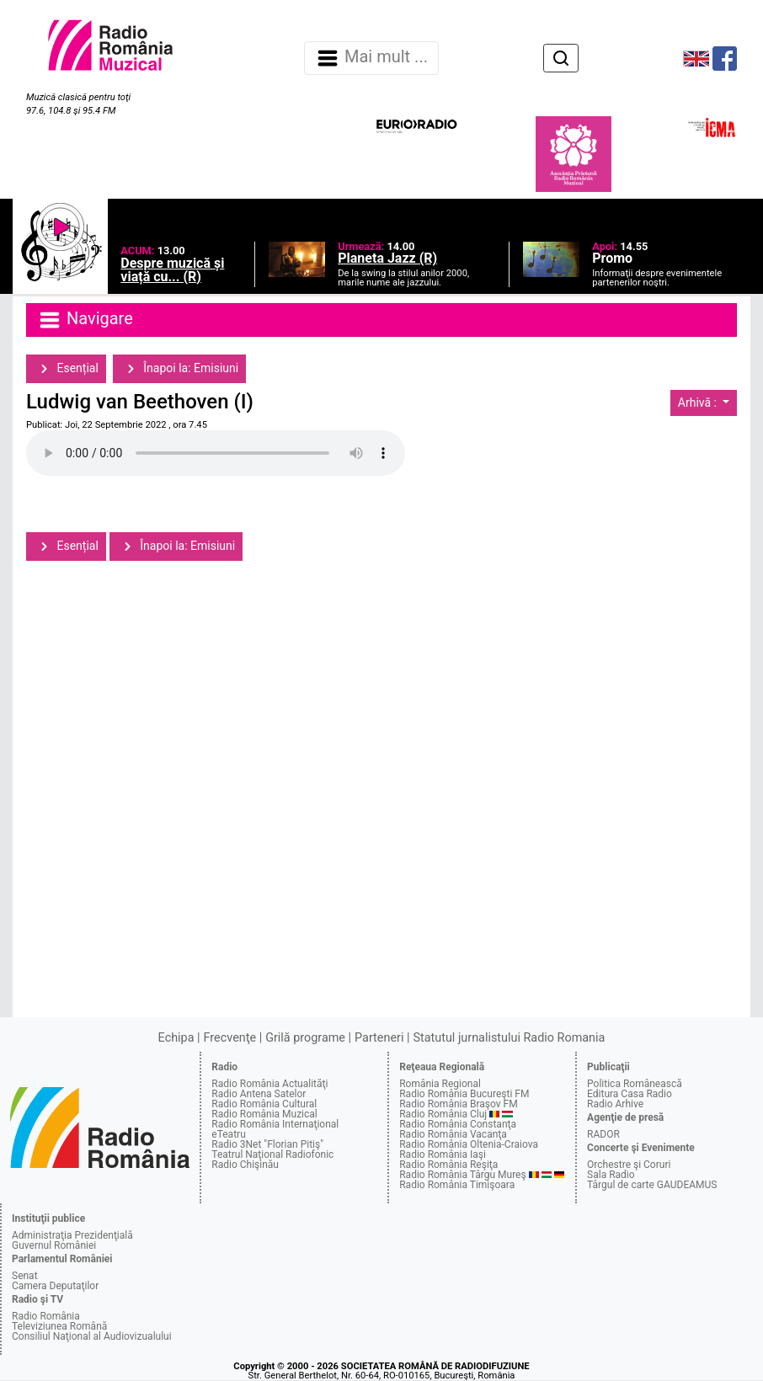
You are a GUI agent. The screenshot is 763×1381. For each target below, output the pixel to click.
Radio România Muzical (264, 1114)
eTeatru (228, 1134)
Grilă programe (305, 1038)
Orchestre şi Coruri (628, 1164)
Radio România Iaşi (442, 1154)
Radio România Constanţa (457, 1124)
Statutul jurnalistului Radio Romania (509, 1038)
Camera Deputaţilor (55, 1286)
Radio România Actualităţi (269, 1084)
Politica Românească (634, 1084)
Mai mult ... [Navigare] (371, 58)
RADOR (603, 1134)
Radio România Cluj (443, 1114)
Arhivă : (699, 402)
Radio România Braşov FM (458, 1104)
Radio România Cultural (264, 1104)
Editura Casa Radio (629, 1094)
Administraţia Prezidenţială (72, 1235)
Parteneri (379, 1038)
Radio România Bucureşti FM (464, 1094)
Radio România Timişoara (457, 1185)
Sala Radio (611, 1175)
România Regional (440, 1084)
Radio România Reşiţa (448, 1164)
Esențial (66, 369)
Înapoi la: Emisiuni (179, 369)
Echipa (176, 1038)
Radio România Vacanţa (453, 1134)
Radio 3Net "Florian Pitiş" (267, 1144)
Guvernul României (54, 1245)
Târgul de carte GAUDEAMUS (652, 1185)
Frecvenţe (230, 1038)
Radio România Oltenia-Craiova (468, 1144)
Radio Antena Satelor (258, 1094)
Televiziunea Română (59, 1326)
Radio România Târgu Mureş (462, 1175)
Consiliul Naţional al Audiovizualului (92, 1336)
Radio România (46, 1316)
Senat (25, 1276)
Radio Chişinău (245, 1164)
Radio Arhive (615, 1104)
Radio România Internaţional (275, 1124)
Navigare (85, 320)
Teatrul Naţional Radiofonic (272, 1154)
